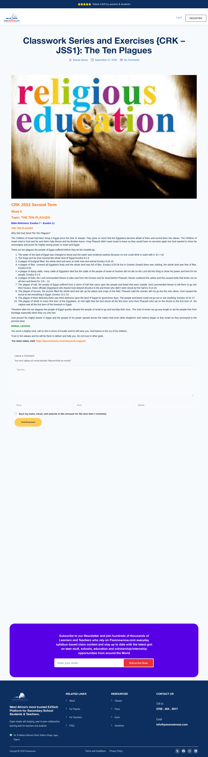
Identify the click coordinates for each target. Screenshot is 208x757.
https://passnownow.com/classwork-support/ (60, 341)
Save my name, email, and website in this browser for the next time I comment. (63, 413)
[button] (179, 17)
